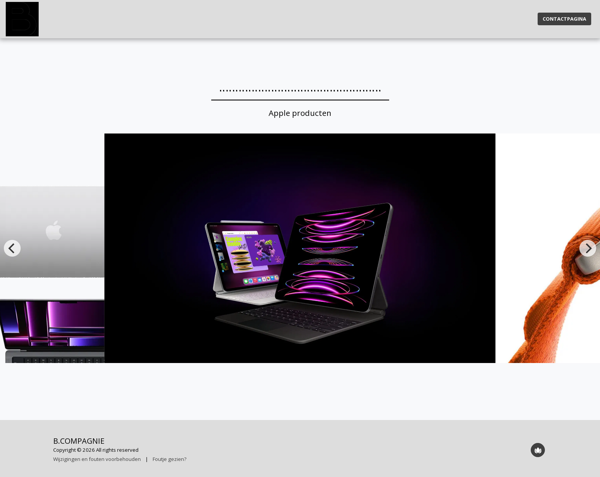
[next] (587, 248)
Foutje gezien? (169, 459)
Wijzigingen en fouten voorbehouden (97, 459)
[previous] (12, 248)
